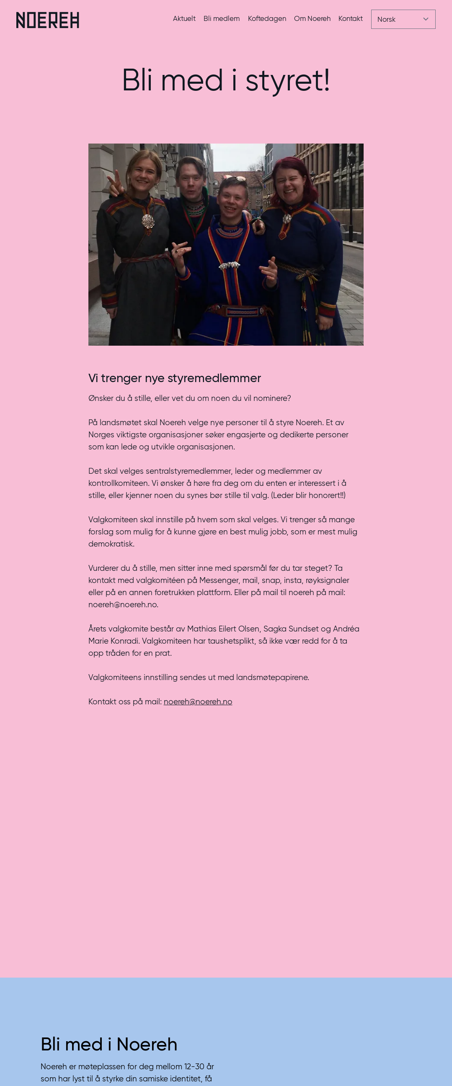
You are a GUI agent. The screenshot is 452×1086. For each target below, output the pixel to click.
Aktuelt (184, 18)
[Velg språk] (403, 19)
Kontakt (350, 18)
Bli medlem (222, 18)
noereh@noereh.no (198, 701)
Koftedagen (267, 18)
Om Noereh (312, 18)
